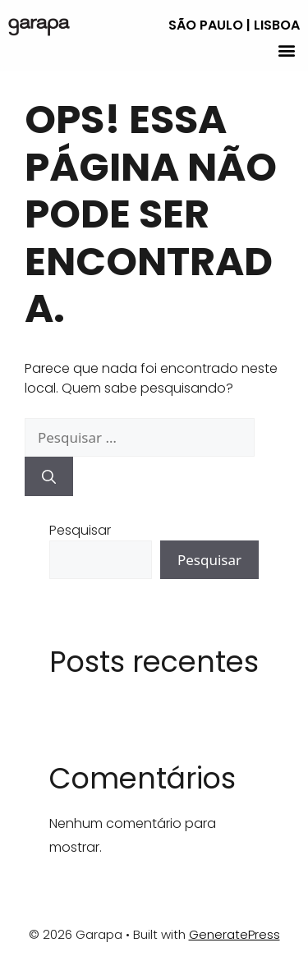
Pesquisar (80, 530)
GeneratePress (234, 934)
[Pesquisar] (49, 476)
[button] (286, 49)
